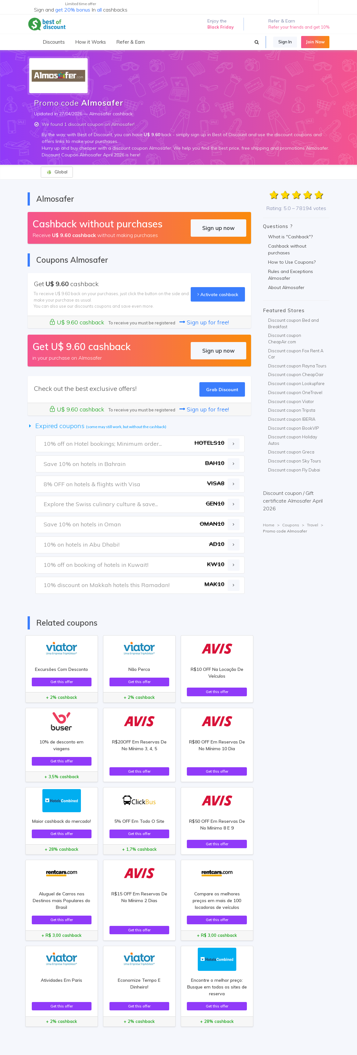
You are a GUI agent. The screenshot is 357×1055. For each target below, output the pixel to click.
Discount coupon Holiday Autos (292, 440)
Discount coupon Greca (291, 451)
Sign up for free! (204, 322)
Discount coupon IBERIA (291, 419)
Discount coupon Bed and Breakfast (293, 323)
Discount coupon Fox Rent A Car (295, 354)
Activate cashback (217, 294)
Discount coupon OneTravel (295, 392)
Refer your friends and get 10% (298, 27)
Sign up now (218, 227)
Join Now (315, 41)
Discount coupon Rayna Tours (297, 365)
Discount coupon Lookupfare (296, 383)
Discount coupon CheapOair (296, 374)
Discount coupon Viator (291, 401)
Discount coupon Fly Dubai (294, 469)
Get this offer (61, 681)
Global (57, 172)
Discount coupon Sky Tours (294, 460)
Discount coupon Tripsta (291, 410)
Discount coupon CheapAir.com (284, 338)
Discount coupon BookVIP (293, 428)
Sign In (285, 41)
